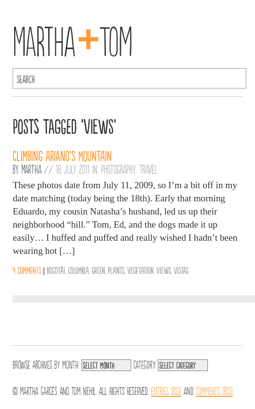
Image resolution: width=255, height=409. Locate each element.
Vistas (181, 270)
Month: (70, 363)
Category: (144, 363)
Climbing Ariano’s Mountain (62, 155)
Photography (118, 169)
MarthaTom (73, 38)
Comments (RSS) (214, 390)
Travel (148, 169)
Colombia (78, 270)
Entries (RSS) (166, 390)
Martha (31, 169)
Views (163, 270)
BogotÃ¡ (56, 270)
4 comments (27, 270)
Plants (116, 270)
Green (98, 270)
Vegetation (140, 270)
